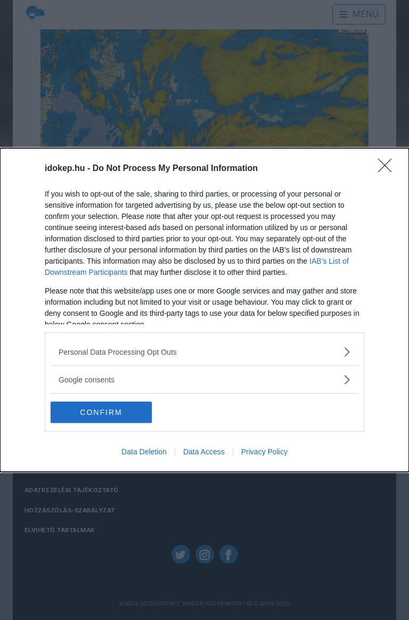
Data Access (204, 451)
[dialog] (204, 310)
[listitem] (204, 351)
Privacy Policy (264, 451)
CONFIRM (101, 412)
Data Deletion (144, 451)
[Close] (388, 169)
